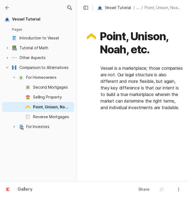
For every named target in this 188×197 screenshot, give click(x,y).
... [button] (138, 7)
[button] (69, 7)
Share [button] (144, 189)
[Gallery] (7, 7)
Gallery (24, 189)
